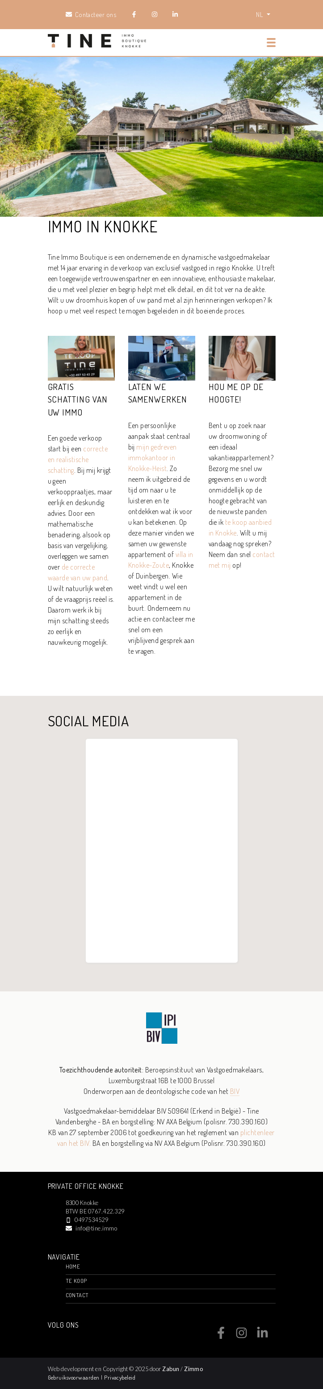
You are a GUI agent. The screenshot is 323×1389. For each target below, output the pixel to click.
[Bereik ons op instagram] (241, 1336)
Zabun (170, 1368)
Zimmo (193, 1368)
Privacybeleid (119, 1377)
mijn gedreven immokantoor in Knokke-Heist (152, 457)
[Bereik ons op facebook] (221, 1336)
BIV (234, 1091)
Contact (77, 1295)
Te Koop (76, 1280)
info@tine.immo (96, 1228)
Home (73, 1266)
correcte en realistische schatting (78, 459)
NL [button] (260, 14)
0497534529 (91, 1219)
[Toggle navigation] (271, 42)
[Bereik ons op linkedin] (262, 1336)
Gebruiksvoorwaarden (74, 1377)
